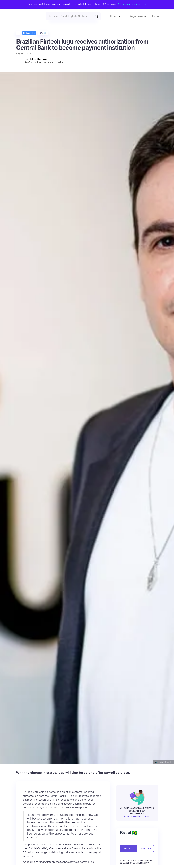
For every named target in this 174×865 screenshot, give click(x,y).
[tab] (128, 848)
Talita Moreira (38, 59)
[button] (115, 16)
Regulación (29, 33)
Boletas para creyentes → (131, 4)
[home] (25, 16)
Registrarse (136, 16)
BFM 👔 (43, 33)
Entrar (155, 16)
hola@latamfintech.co (137, 816)
